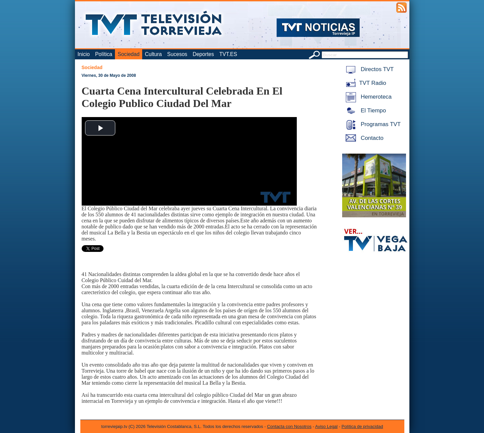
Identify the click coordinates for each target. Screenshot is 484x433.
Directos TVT (368, 69)
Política (103, 54)
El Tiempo (364, 110)
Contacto (363, 138)
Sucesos (177, 54)
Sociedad (128, 54)
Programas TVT (372, 124)
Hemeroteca (367, 97)
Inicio (84, 54)
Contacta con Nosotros (289, 426)
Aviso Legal (326, 426)
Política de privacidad (362, 426)
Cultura (153, 54)
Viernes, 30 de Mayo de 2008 (109, 75)
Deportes (203, 54)
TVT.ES (228, 54)
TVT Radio (364, 83)
